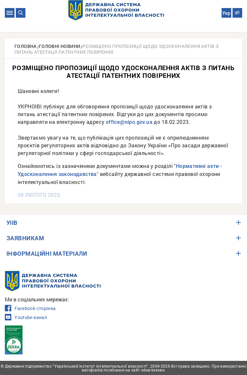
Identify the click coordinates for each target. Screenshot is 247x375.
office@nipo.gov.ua (129, 122)
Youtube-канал (26, 317)
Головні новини (59, 46)
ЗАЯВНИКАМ (25, 238)
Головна (25, 46)
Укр (226, 13)
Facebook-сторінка (30, 308)
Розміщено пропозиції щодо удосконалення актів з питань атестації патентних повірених (116, 49)
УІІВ (12, 222)
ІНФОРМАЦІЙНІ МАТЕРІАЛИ (46, 253)
